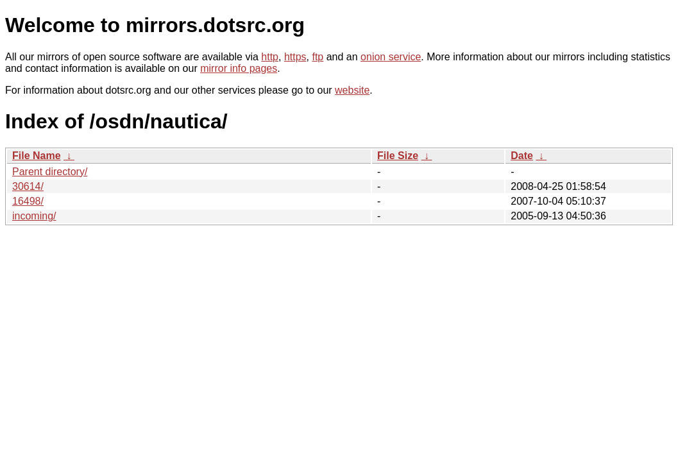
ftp (317, 56)
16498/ (28, 201)
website (352, 90)
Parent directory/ (49, 171)
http (269, 56)
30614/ (28, 186)
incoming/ (34, 215)
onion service (390, 56)
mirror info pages (238, 68)
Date (522, 155)
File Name (36, 155)
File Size (397, 155)
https (295, 56)
